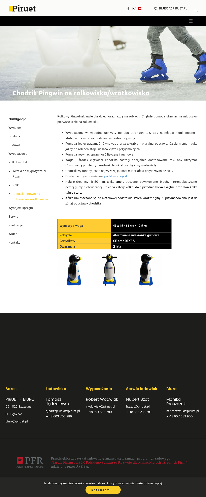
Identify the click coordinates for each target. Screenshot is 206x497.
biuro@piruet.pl (16, 421)
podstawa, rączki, (116, 176)
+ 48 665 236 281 (139, 412)
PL (196, 9)
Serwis (13, 216)
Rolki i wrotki (17, 162)
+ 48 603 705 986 (59, 416)
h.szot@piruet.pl (138, 406)
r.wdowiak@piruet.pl (100, 406)
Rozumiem (100, 490)
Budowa (14, 145)
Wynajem (15, 128)
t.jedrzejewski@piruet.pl (63, 411)
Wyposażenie (17, 153)
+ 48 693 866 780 (99, 412)
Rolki (16, 185)
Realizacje (15, 225)
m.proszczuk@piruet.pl (182, 411)
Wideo (12, 234)
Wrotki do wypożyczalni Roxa (29, 173)
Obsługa (14, 136)
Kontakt (14, 242)
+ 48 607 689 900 (179, 416)
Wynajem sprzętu (20, 208)
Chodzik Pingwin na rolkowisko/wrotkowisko (30, 196)
